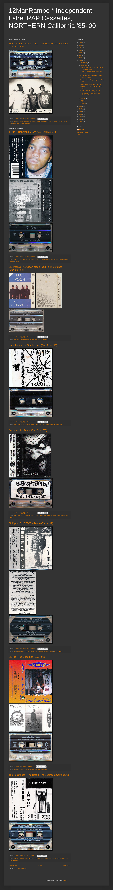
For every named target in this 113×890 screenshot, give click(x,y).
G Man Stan (57, 121)
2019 (80, 60)
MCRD (29, 769)
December (84, 63)
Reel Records (52, 858)
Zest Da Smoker (58, 424)
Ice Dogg (63, 121)
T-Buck (17, 261)
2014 (80, 116)
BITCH (18, 339)
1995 (15, 121)
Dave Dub (19, 424)
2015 (80, 114)
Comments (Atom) (22, 868)
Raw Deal (34, 769)
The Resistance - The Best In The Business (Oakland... (90, 94)
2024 (80, 48)
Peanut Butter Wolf (41, 515)
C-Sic (18, 259)
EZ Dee (31, 858)
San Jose (55, 515)
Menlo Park (16, 123)
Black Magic (23, 121)
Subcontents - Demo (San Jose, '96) (28, 430)
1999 (15, 259)
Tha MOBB (27, 123)
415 (18, 858)
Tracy (60, 651)
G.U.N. (36, 651)
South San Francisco (63, 259)
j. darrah (81, 129)
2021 (80, 55)
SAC (39, 769)
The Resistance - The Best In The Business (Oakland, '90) (39, 775)
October (83, 98)
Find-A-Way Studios (42, 121)
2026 (80, 42)
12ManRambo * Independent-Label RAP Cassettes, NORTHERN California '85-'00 (52, 18)
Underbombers (49, 424)
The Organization (44, 339)
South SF (12, 261)
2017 (80, 109)
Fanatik (25, 424)
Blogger (64, 880)
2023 (80, 50)
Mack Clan (45, 259)
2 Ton (18, 121)
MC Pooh (32, 339)
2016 (80, 111)
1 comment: (30, 766)
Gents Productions (44, 651)
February (83, 103)
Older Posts (66, 865)
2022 (80, 53)
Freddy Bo (50, 121)
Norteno (51, 651)
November (84, 65)
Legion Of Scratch (38, 858)
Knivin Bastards (31, 424)
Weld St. (15, 860)
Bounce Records (31, 121)
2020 (80, 58)
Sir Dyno (56, 651)
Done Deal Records (31, 259)
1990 (15, 339)
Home (40, 865)
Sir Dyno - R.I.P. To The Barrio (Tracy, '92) (31, 523)
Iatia (18, 769)
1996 (15, 424)
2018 (80, 106)
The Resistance (61, 858)
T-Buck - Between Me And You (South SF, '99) (33, 132)
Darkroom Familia (29, 651)
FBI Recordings (25, 339)
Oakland (22, 123)
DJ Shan (22, 259)
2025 (80, 45)
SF (57, 259)
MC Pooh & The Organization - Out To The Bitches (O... (91, 76)
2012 (80, 122)
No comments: (31, 118)
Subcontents (61, 515)
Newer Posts (13, 865)
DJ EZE (27, 858)
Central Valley (20, 651)
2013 (80, 119)
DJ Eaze (22, 858)
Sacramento (44, 769)
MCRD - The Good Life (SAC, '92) (27, 657)
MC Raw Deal (23, 769)
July (82, 100)
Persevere (38, 424)
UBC (43, 424)
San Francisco (52, 259)
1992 (15, 651)
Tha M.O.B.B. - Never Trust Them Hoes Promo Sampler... (91, 68)
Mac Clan (39, 259)
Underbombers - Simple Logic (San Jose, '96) (33, 345)
